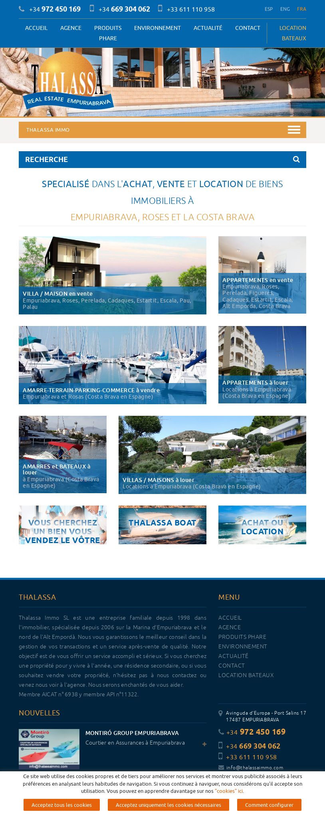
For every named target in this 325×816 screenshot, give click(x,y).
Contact (247, 28)
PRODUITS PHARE (107, 33)
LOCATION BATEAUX (292, 33)
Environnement (157, 28)
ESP (269, 9)
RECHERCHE (162, 159)
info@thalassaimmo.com (250, 768)
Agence (70, 28)
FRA (301, 9)
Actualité (208, 28)
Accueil (36, 28)
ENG (285, 9)
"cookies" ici (229, 791)
